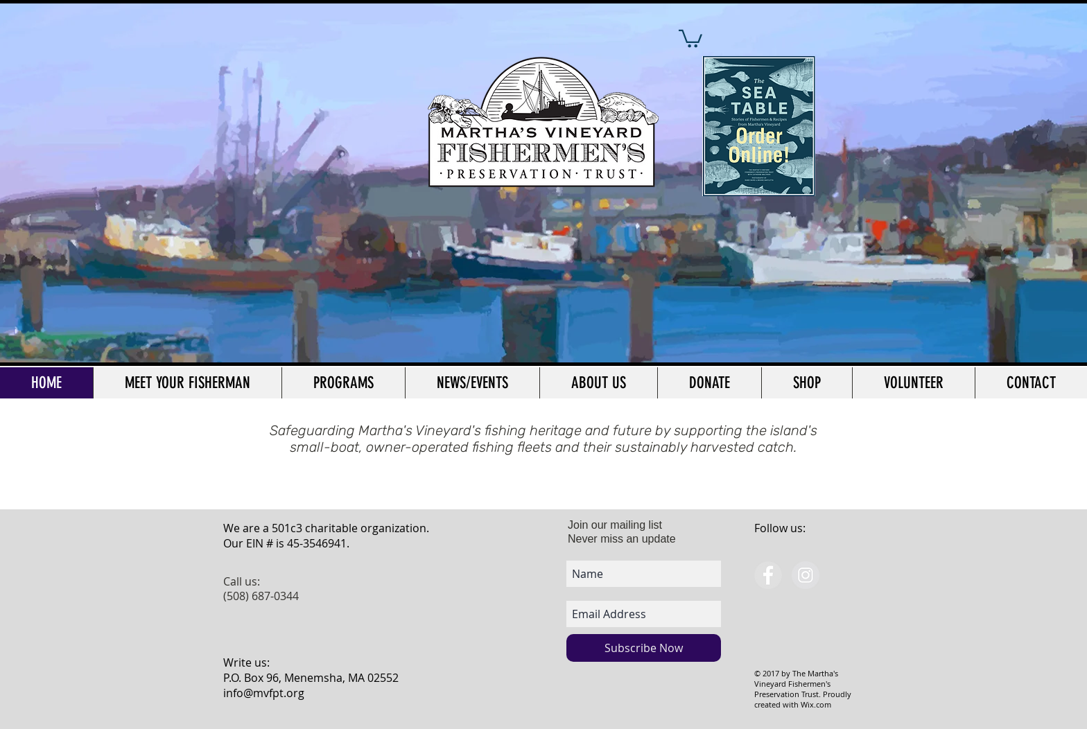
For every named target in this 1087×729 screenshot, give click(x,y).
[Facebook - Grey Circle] (768, 575)
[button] (690, 38)
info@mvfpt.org (263, 693)
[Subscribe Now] (643, 648)
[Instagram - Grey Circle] (805, 575)
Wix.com (816, 704)
